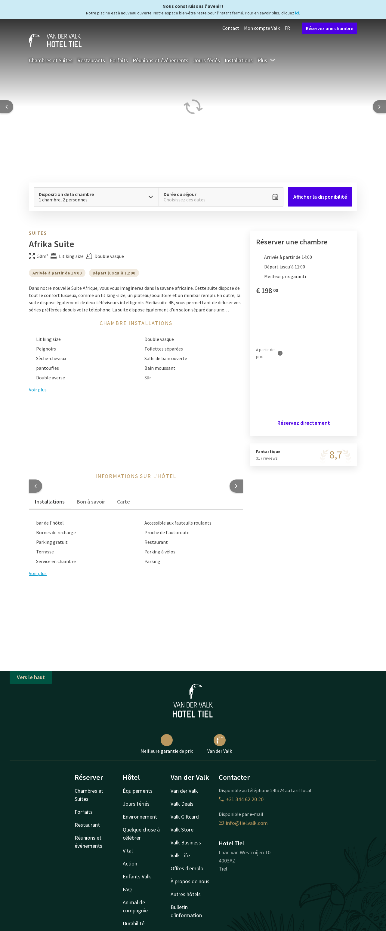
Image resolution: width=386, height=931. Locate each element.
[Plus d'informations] (280, 353)
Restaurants (91, 60)
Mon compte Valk (262, 28)
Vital (128, 850)
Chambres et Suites (51, 60)
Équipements (138, 790)
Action (130, 863)
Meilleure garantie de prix (167, 744)
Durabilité (133, 923)
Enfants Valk (137, 876)
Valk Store (182, 829)
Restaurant (87, 824)
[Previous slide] (6, 106)
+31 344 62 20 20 (241, 799)
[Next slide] (379, 106)
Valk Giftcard (185, 816)
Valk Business (186, 842)
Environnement (140, 816)
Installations (239, 60)
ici (297, 13)
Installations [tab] (50, 501)
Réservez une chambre (329, 28)
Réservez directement (303, 422)
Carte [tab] (123, 501)
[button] (35, 486)
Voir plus (38, 573)
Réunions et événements (160, 60)
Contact (230, 28)
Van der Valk (219, 744)
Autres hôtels (186, 894)
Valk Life (180, 855)
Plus (267, 60)
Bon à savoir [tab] (91, 501)
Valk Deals (182, 803)
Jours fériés (206, 60)
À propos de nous (190, 881)
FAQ (127, 889)
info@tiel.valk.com (243, 822)
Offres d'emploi (188, 868)
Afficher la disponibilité (320, 196)
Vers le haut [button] (31, 677)
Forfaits (119, 60)
